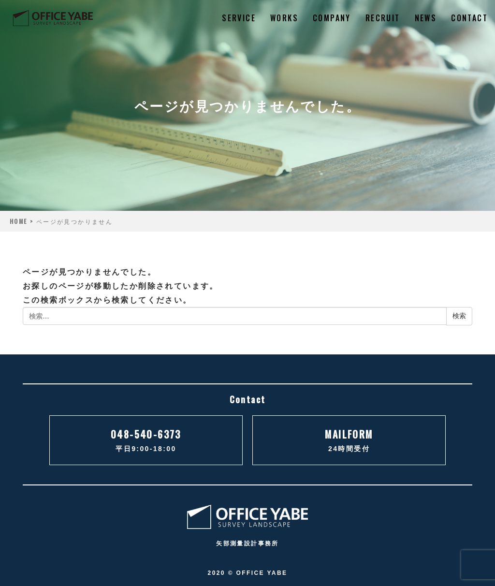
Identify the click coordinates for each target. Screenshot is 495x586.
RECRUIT (382, 18)
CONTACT (469, 18)
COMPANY (332, 18)
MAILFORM (349, 441)
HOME (19, 221)
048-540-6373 (146, 441)
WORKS (284, 18)
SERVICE (239, 18)
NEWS (426, 18)
